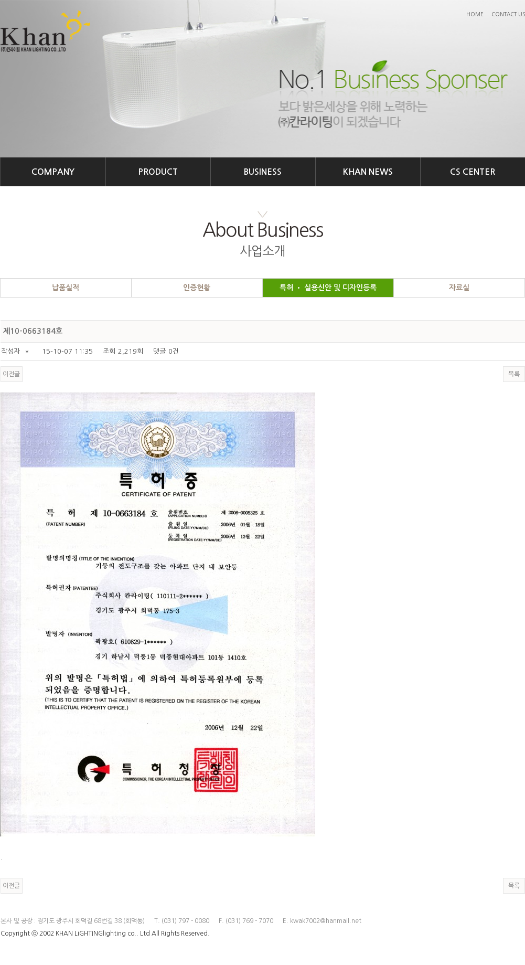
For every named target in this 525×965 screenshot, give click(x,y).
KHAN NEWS (368, 172)
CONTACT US (508, 14)
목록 (514, 374)
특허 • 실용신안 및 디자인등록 (328, 287)
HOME (475, 14)
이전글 (11, 374)
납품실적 (65, 287)
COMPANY (52, 172)
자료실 (459, 287)
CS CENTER (472, 172)
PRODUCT (158, 172)
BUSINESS (263, 172)
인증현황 (196, 287)
